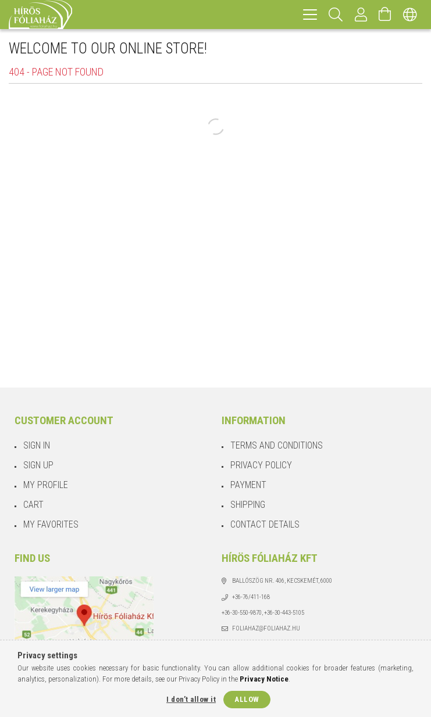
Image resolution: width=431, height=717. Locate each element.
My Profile (45, 484)
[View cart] (385, 14)
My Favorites (51, 524)
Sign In (36, 445)
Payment (248, 484)
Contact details (265, 524)
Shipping (247, 504)
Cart (33, 504)
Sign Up (38, 465)
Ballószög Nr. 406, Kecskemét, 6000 (282, 581)
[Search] (336, 14)
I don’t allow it (191, 699)
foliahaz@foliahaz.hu (266, 628)
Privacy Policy (261, 465)
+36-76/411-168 (251, 597)
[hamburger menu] (310, 14)
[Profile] (361, 14)
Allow (246, 699)
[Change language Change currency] (410, 14)
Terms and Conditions (276, 445)
